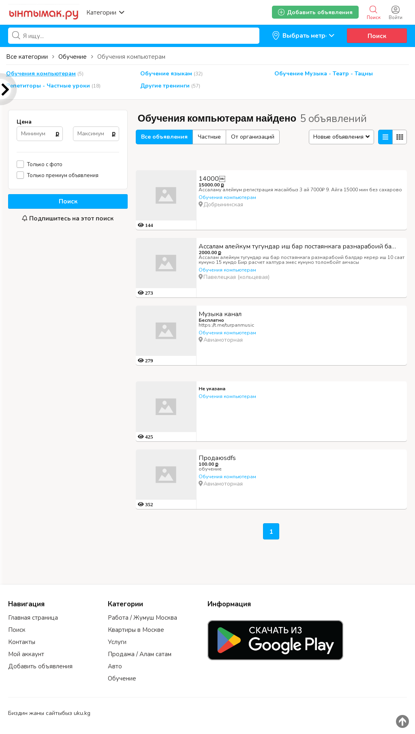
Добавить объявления (40, 666)
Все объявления (164, 137)
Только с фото (44, 164)
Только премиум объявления (62, 175)
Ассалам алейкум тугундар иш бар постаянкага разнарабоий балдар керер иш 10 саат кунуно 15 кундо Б (301, 246)
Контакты (21, 642)
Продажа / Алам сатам (139, 654)
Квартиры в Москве (136, 629)
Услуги (117, 642)
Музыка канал (220, 314)
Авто (115, 666)
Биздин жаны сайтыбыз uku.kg (49, 713)
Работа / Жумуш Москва (142, 617)
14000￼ (212, 178)
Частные (209, 137)
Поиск (377, 36)
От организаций (252, 137)
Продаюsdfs (217, 458)
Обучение (122, 678)
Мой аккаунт (26, 654)
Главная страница (33, 617)
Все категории (27, 56)
